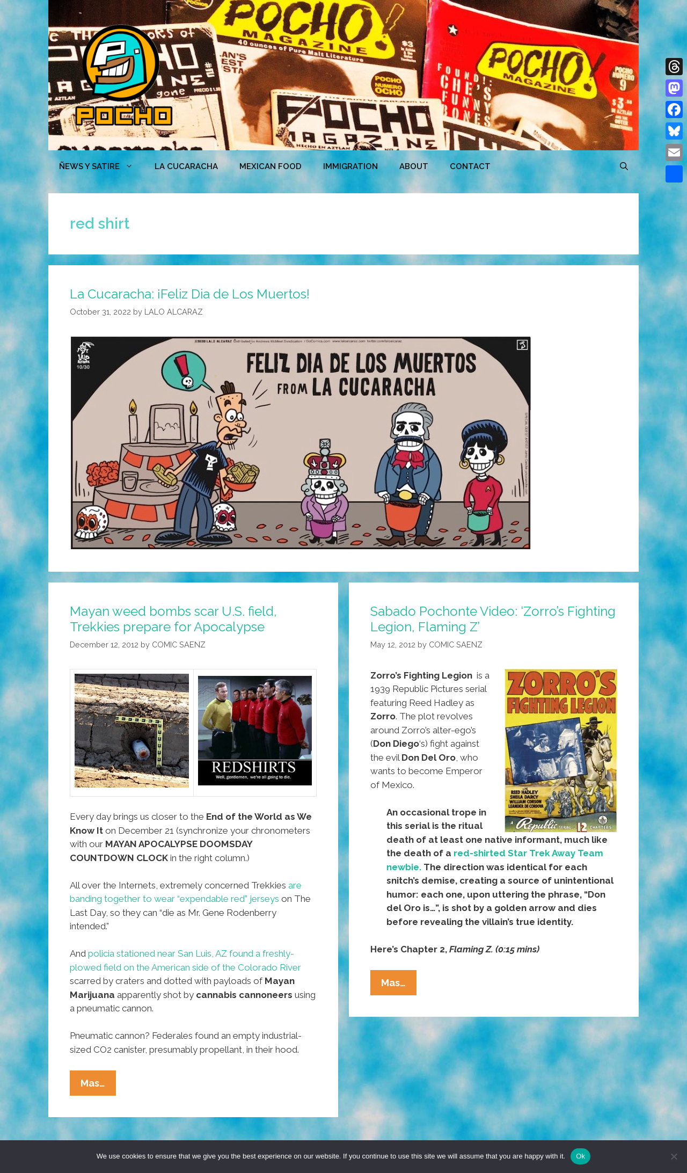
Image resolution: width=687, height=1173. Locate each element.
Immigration (350, 166)
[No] (673, 1156)
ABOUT (413, 166)
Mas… (98, 1085)
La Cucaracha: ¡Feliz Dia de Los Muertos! (190, 294)
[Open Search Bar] (624, 166)
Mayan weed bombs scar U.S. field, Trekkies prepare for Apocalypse (173, 619)
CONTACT (470, 166)
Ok (580, 1156)
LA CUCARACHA (186, 166)
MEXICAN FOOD (270, 166)
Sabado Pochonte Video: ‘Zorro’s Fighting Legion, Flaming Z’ (493, 619)
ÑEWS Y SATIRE (101, 166)
